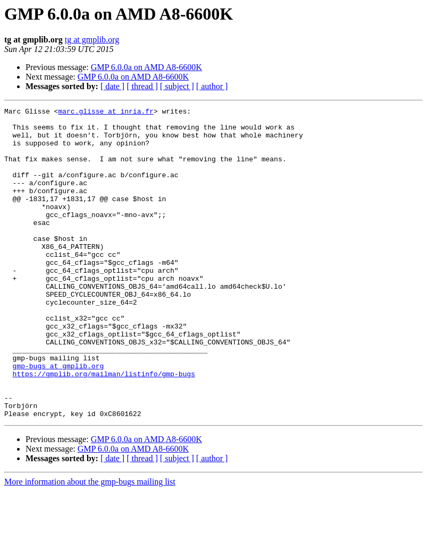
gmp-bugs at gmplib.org (58, 418)
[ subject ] (177, 86)
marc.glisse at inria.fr (105, 112)
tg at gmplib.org (92, 39)
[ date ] (112, 86)
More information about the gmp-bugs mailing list (89, 543)
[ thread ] (142, 86)
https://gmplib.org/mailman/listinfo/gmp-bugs (104, 428)
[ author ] (212, 86)
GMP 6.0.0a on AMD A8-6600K (146, 67)
